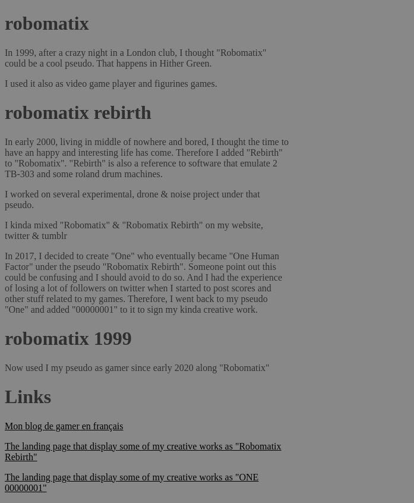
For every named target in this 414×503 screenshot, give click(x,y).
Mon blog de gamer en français (64, 426)
